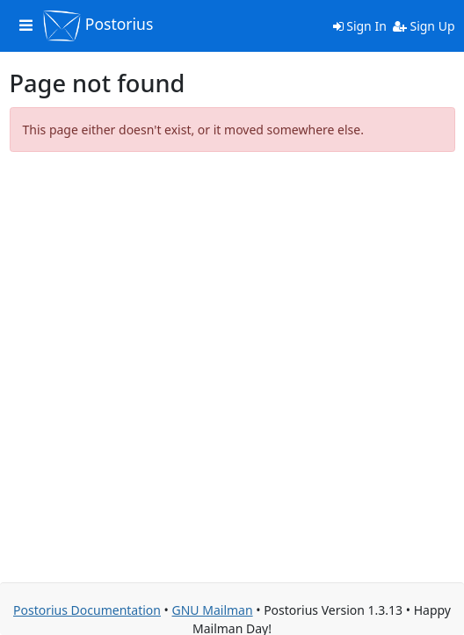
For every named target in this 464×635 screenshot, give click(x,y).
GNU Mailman (212, 610)
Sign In (360, 26)
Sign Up (424, 26)
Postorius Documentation (87, 610)
